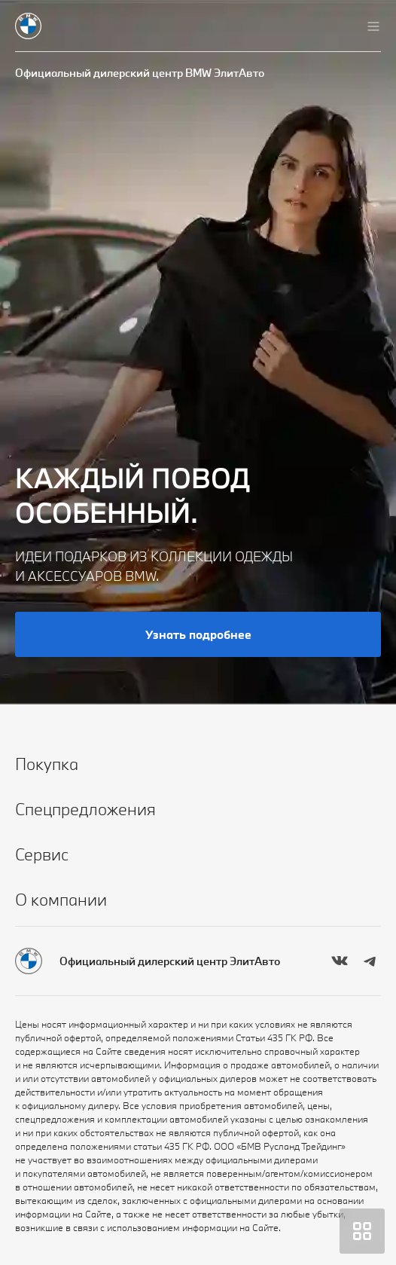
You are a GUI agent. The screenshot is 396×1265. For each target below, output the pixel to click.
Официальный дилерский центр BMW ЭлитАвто (139, 73)
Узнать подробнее (198, 634)
